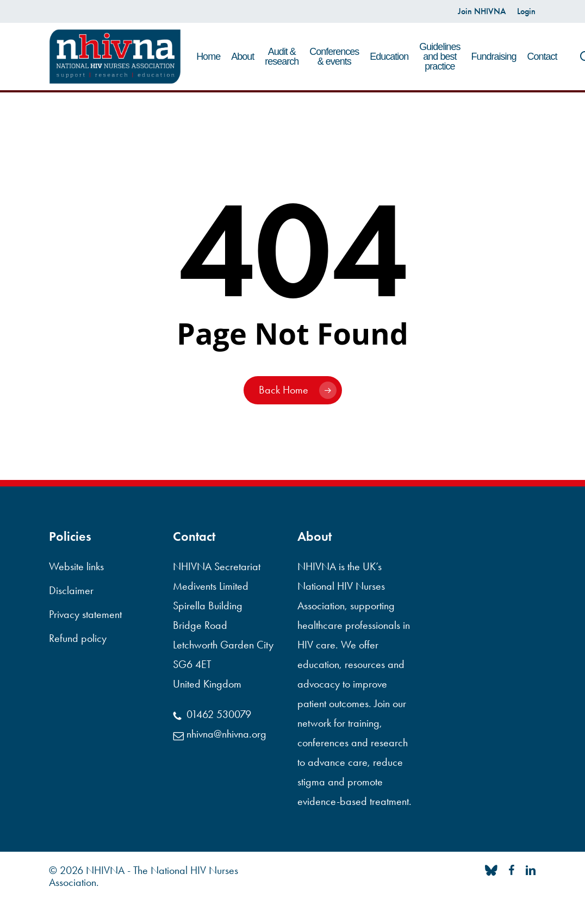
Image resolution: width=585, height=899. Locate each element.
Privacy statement (85, 614)
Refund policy (78, 638)
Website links (76, 566)
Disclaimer (71, 590)
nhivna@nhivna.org (219, 733)
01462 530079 (212, 714)
